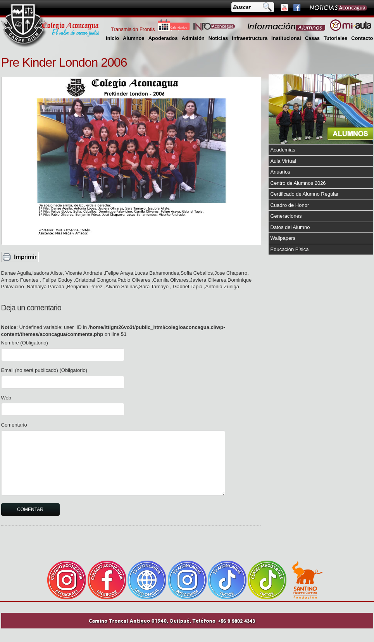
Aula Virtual (283, 161)
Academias (283, 150)
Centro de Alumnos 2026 (298, 183)
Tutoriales (335, 38)
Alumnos (134, 38)
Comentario (14, 425)
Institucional (286, 38)
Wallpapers (283, 238)
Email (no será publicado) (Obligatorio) (44, 370)
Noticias (218, 38)
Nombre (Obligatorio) (24, 343)
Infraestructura (249, 38)
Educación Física (290, 249)
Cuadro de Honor (290, 205)
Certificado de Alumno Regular (305, 194)
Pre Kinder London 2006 (64, 62)
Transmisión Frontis (133, 29)
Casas (312, 38)
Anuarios (280, 172)
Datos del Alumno (290, 227)
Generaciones (286, 216)
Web (6, 398)
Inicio (112, 38)
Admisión (193, 38)
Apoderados (163, 38)
